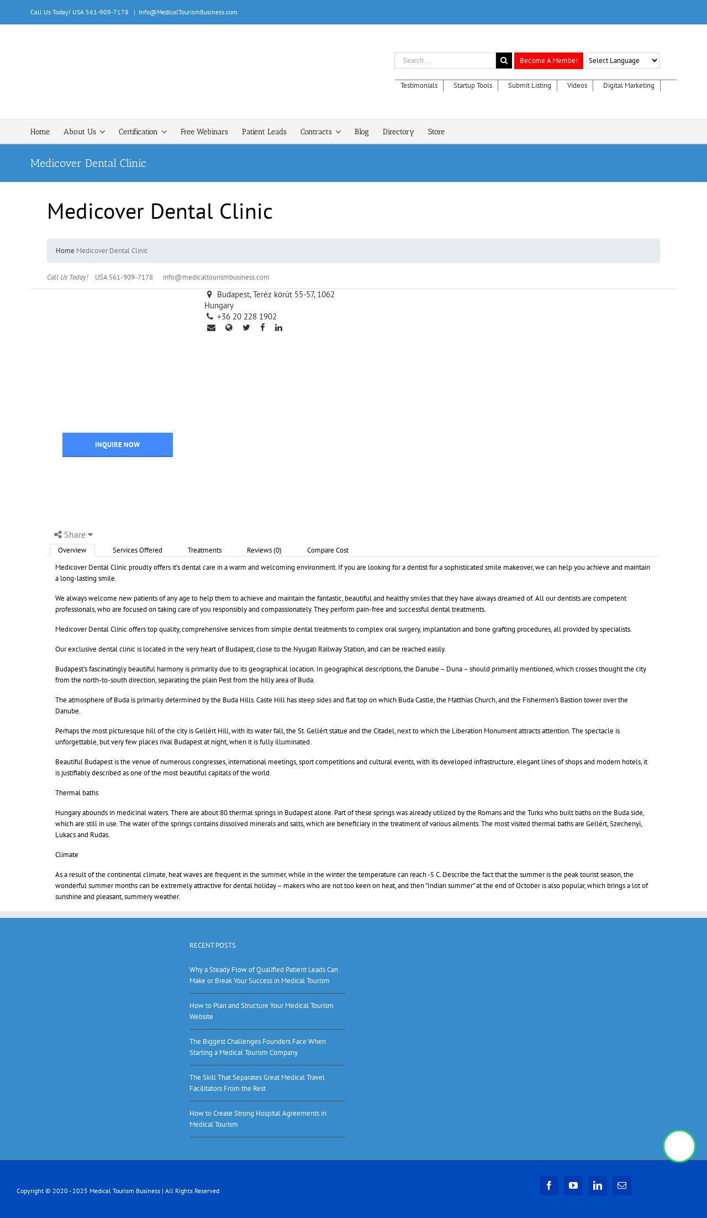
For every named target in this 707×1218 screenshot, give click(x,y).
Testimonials (418, 85)
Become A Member (549, 60)
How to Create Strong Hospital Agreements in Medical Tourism (257, 1119)
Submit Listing (529, 85)
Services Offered (137, 550)
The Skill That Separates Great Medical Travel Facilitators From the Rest (257, 1083)
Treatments (204, 550)
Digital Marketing (629, 85)
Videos (577, 85)
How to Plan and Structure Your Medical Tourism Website (261, 1011)
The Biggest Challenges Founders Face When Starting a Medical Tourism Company (257, 1047)
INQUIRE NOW (117, 444)
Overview (72, 550)
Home (65, 250)
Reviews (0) (264, 550)
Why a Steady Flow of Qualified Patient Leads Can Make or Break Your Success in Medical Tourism (263, 975)
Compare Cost (328, 550)
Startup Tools (472, 85)
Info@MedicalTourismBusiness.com (188, 12)
